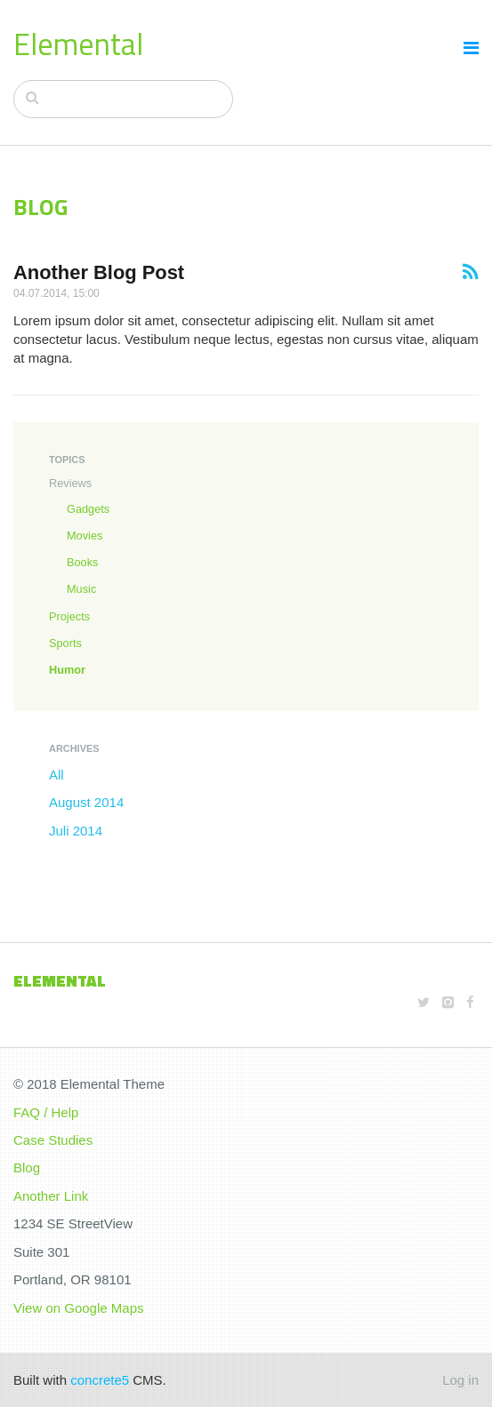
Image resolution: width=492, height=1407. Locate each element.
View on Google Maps (78, 1307)
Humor (67, 669)
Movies (84, 535)
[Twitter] (423, 1002)
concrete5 (99, 1379)
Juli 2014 (75, 830)
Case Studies (53, 1139)
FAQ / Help (45, 1112)
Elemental (78, 43)
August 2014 (86, 802)
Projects (69, 616)
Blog (26, 1167)
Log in (460, 1379)
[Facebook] (470, 1002)
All (56, 774)
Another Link (50, 1195)
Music (81, 589)
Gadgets (88, 509)
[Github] (448, 1002)
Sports (65, 643)
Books (82, 562)
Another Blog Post (98, 272)
